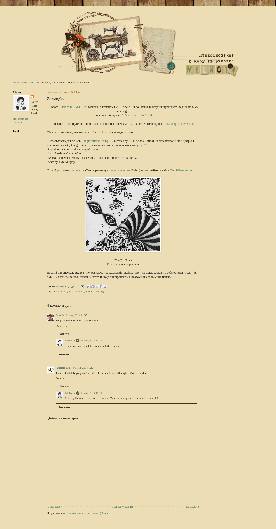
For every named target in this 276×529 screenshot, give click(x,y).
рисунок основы (119, 170)
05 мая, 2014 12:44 (91, 340)
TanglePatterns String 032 (98, 141)
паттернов (78, 170)
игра (71, 291)
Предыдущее (191, 506)
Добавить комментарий (63, 418)
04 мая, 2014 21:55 (76, 315)
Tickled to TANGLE (72, 107)
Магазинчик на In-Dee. (26, 82)
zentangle (100, 291)
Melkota (70, 340)
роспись (90, 291)
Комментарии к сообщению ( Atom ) (88, 513)
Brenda (60, 315)
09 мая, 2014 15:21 (91, 393)
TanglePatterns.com (182, 124)
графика (62, 291)
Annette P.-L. (64, 367)
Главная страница (122, 506)
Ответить (61, 325)
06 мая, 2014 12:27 (84, 367)
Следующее (55, 506)
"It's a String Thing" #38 (137, 115)
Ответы (64, 333)
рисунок (79, 291)
